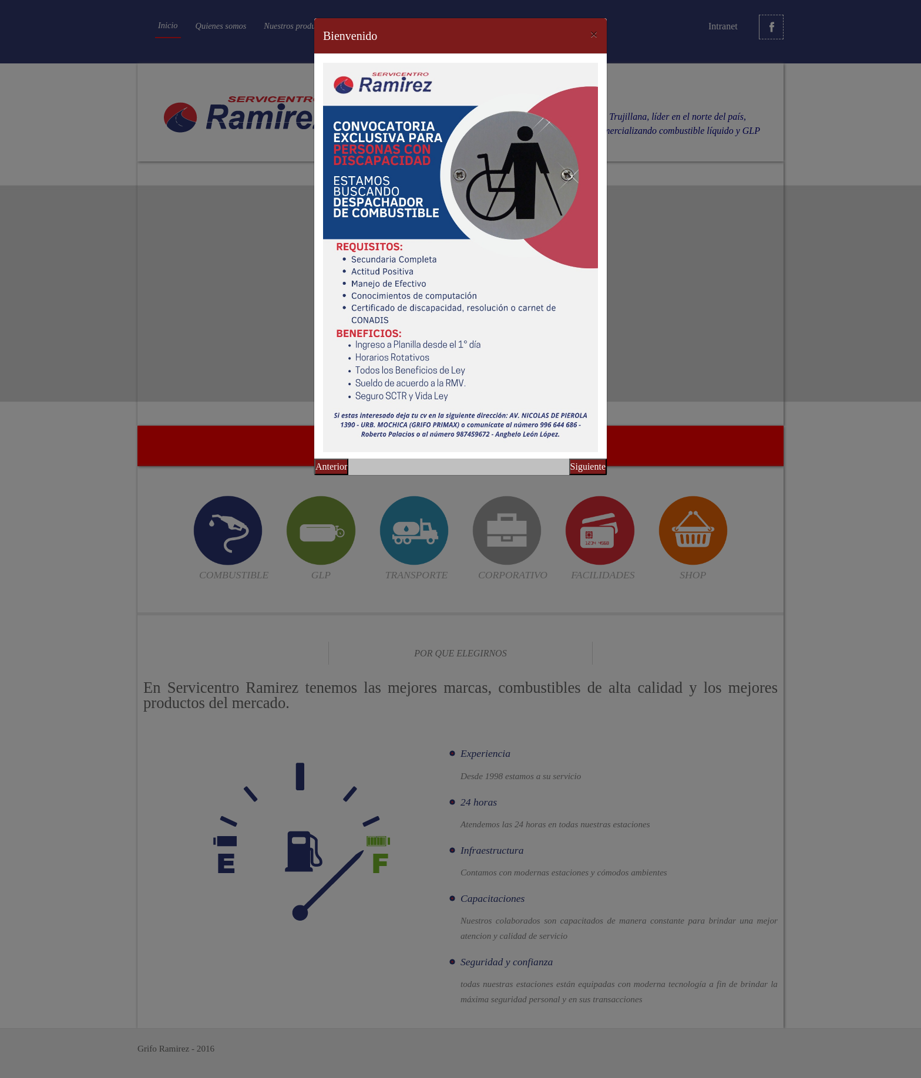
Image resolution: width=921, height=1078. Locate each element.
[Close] (594, 34)
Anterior (331, 466)
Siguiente (588, 466)
